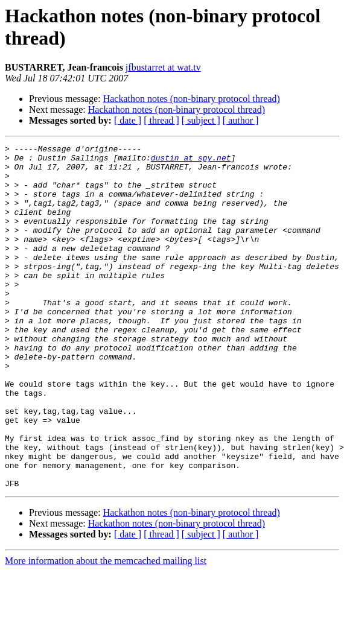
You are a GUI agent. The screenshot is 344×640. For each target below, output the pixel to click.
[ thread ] (161, 120)
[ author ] (241, 120)
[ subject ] (201, 120)
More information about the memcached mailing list (105, 629)
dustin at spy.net (191, 161)
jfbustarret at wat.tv (163, 67)
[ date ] (127, 120)
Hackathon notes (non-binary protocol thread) (191, 98)
